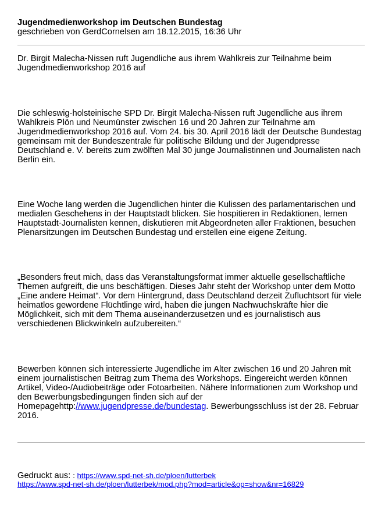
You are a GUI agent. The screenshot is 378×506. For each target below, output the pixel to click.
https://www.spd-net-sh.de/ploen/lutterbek (146, 475)
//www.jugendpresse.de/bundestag (141, 406)
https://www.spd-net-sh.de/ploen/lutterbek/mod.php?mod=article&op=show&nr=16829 (160, 484)
